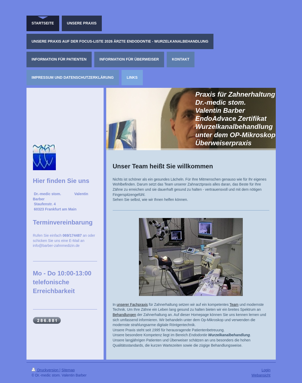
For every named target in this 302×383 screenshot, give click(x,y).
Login (265, 370)
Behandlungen (124, 315)
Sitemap (68, 370)
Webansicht (261, 375)
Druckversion (45, 370)
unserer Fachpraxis (132, 304)
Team (234, 304)
